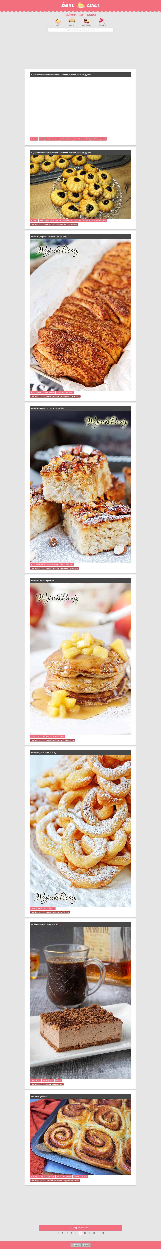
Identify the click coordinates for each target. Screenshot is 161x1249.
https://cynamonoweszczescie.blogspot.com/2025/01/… (61, 1181)
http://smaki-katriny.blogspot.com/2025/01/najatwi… (60, 224)
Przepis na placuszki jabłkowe (42, 580)
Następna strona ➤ (80, 1228)
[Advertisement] (80, 50)
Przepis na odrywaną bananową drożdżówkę (48, 236)
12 (89, 1233)
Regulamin (76, 1245)
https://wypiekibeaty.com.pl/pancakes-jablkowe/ (58, 740)
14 (98, 1233)
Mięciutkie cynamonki (39, 1096)
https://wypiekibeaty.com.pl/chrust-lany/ (55, 912)
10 (80, 1233)
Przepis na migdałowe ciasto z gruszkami (47, 408)
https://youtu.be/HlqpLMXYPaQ (52, 1084)
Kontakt (86, 1245)
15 (103, 1233)
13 (94, 1233)
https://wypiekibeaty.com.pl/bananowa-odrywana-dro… (61, 396)
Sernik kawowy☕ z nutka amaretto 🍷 (46, 924)
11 (85, 1233)
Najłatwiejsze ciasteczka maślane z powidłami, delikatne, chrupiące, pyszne (61, 75)
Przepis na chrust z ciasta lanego (44, 752)
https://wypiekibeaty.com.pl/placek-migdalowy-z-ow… (60, 568)
